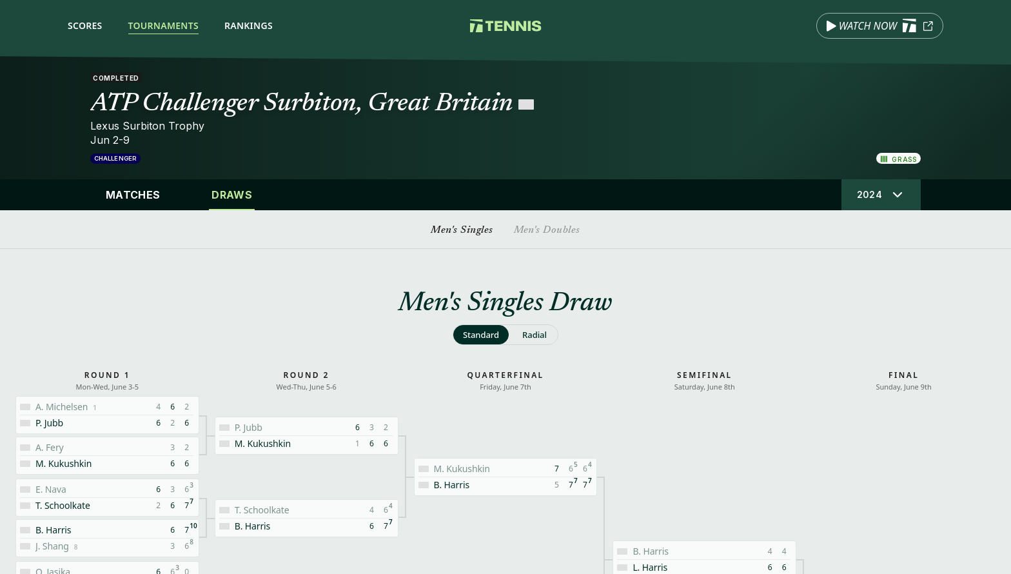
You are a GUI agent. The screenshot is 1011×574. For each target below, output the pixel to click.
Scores (85, 25)
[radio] (481, 334)
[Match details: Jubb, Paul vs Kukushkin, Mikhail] (306, 435)
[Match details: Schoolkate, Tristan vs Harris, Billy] (306, 518)
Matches (133, 194)
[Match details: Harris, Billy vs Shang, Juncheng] (107, 538)
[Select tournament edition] (881, 194)
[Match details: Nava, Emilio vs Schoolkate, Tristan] (107, 497)
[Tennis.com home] (506, 25)
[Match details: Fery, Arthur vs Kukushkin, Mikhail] (107, 455)
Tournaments (163, 25)
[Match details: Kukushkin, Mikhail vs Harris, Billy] (506, 477)
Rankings (248, 25)
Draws (231, 194)
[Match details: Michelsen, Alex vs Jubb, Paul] (107, 415)
